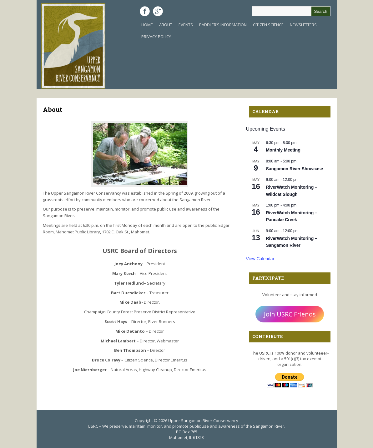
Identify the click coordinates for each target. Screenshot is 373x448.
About (165, 24)
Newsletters (303, 24)
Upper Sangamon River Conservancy (203, 420)
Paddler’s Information (223, 24)
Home (147, 24)
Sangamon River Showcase (294, 168)
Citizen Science (268, 24)
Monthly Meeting (283, 149)
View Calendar (260, 258)
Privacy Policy (156, 36)
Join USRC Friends (290, 314)
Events (186, 24)
